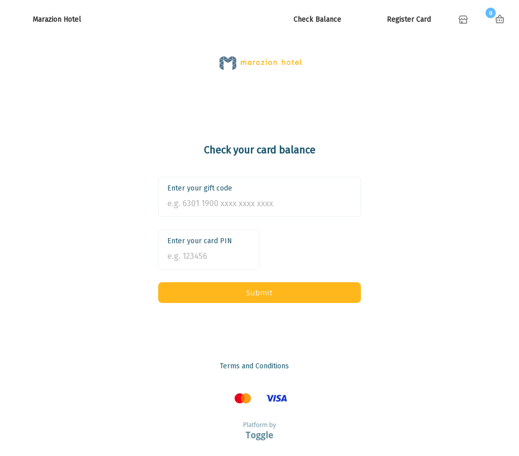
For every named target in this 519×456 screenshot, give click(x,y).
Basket (500, 19)
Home (464, 20)
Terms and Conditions (254, 366)
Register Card (409, 19)
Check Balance (317, 19)
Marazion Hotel (56, 19)
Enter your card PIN (199, 241)
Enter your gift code (199, 188)
